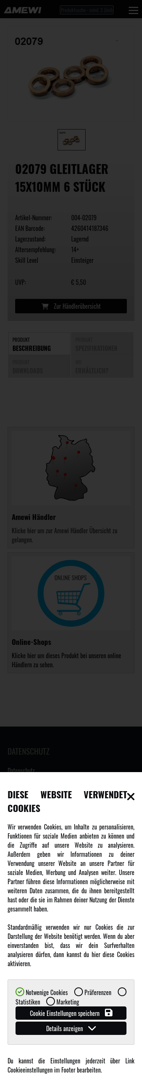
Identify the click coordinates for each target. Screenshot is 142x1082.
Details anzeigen (71, 1028)
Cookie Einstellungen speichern (71, 1013)
